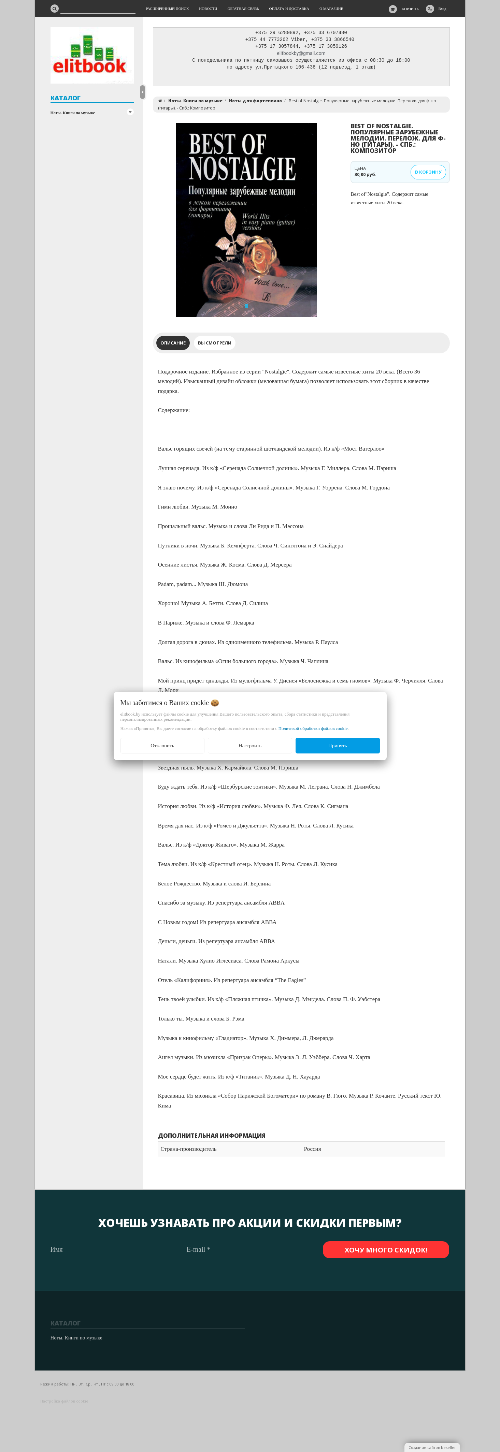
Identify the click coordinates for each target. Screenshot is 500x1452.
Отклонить (162, 745)
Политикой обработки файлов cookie (313, 728)
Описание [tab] (173, 344)
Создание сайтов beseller (432, 1447)
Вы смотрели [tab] (214, 344)
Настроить (250, 745)
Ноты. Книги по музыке (73, 113)
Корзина (410, 9)
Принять (337, 745)
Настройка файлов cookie (64, 1401)
